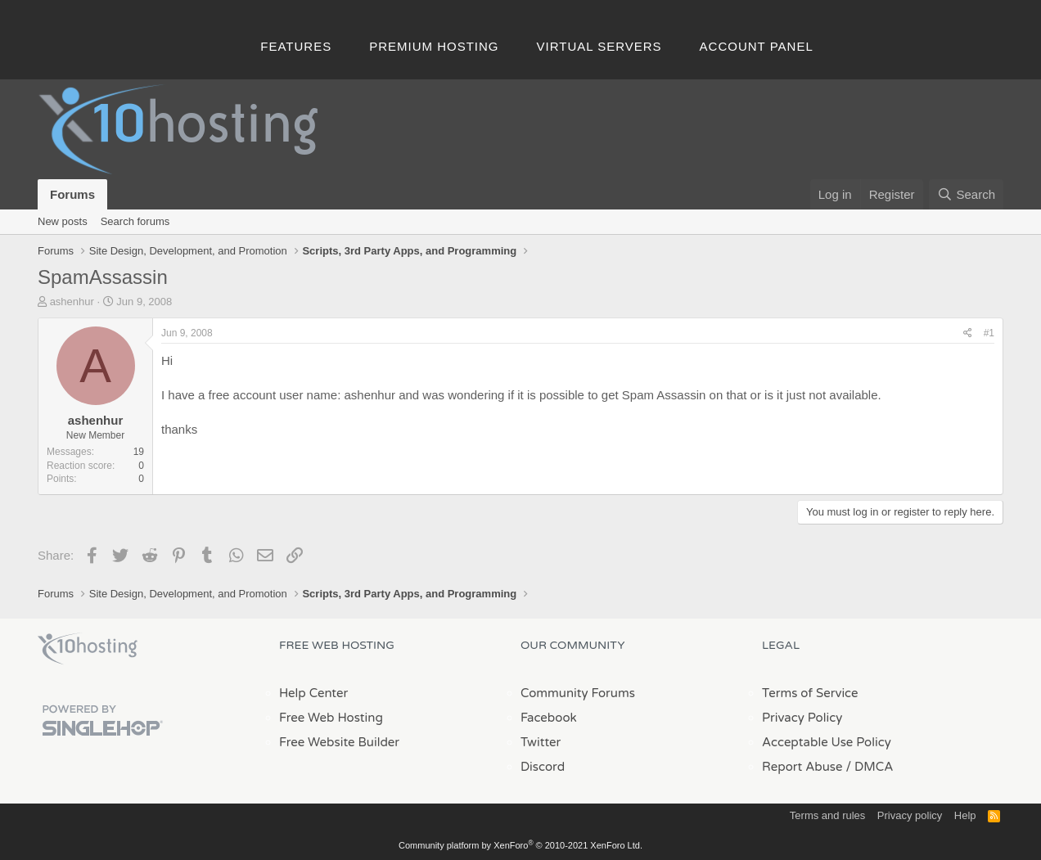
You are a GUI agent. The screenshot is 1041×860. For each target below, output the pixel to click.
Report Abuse (802, 766)
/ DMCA (869, 766)
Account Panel (756, 46)
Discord (542, 766)
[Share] (968, 333)
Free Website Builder (339, 742)
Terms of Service (810, 693)
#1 (989, 333)
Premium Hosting (433, 46)
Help (965, 815)
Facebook (548, 717)
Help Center (313, 693)
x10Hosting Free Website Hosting (87, 649)
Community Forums (577, 693)
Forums (72, 194)
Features (295, 46)
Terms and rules (827, 815)
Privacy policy (909, 815)
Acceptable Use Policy (826, 742)
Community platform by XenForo (520, 845)
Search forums (135, 221)
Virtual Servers (599, 46)
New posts (63, 221)
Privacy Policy (802, 717)
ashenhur (72, 301)
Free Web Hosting (331, 717)
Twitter (540, 742)
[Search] (966, 194)
